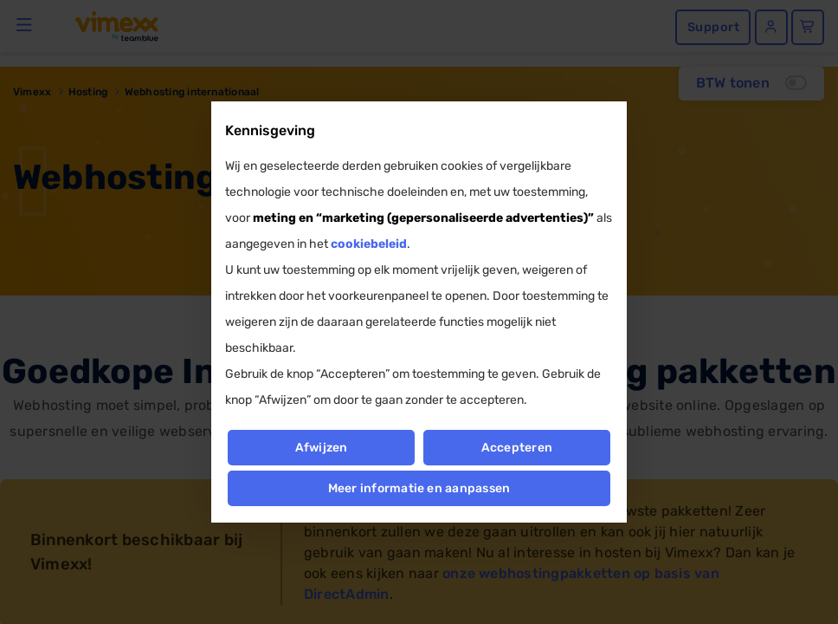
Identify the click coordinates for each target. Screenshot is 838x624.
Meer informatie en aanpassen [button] (419, 488)
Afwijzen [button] (320, 447)
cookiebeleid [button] (369, 244)
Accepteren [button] (516, 447)
